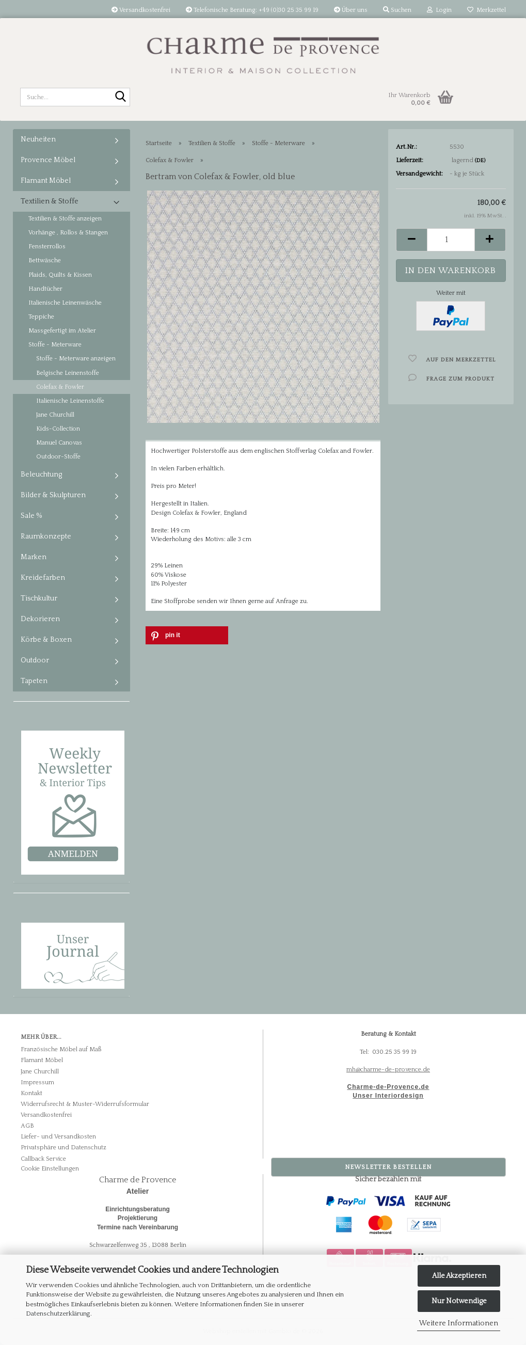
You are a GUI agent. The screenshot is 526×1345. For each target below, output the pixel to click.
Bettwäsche (44, 260)
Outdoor (35, 660)
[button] (411, 239)
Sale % (31, 516)
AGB (27, 1125)
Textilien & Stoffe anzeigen (65, 218)
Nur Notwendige (459, 1301)
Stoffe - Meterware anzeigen (76, 358)
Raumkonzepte (46, 536)
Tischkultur (39, 598)
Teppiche (41, 316)
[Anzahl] (451, 239)
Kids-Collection (58, 428)
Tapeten (34, 681)
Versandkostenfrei (140, 10)
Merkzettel (486, 10)
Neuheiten (38, 139)
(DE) (480, 160)
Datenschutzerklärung (58, 1313)
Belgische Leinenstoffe (67, 373)
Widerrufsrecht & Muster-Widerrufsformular (85, 1104)
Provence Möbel (48, 160)
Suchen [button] (397, 10)
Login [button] (439, 10)
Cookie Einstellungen (50, 1168)
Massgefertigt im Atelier (62, 330)
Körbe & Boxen (46, 640)
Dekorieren (40, 619)
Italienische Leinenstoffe (70, 401)
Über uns (351, 10)
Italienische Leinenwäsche (65, 302)
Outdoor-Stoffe (58, 456)
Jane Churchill (55, 415)
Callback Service (43, 1159)
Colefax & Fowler (60, 387)
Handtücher (45, 289)
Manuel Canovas (59, 442)
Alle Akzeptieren (459, 1276)
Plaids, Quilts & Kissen (60, 275)
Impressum (37, 1082)
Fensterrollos (47, 246)
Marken (33, 557)
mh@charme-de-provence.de (388, 1069)
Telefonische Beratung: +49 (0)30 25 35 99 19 (252, 10)
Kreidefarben (43, 578)
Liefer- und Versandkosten (58, 1136)
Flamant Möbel (46, 181)
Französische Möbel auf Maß (61, 1049)
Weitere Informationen (458, 1323)
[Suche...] (120, 97)
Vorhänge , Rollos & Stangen (68, 232)
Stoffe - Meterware (55, 344)
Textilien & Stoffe (49, 201)
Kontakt (31, 1093)
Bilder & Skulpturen (53, 495)
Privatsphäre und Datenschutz (63, 1147)
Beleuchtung (41, 474)
